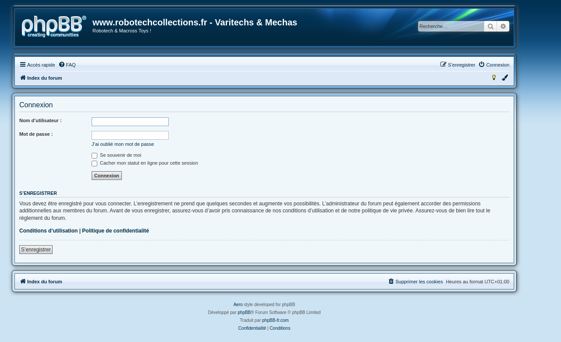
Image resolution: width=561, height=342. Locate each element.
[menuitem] (67, 65)
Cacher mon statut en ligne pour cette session (145, 163)
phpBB (244, 312)
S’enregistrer (36, 250)
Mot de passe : (36, 134)
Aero (238, 304)
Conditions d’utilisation (48, 231)
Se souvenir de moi (116, 155)
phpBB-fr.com (275, 320)
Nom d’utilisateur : (40, 120)
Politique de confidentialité (115, 231)
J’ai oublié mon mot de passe (123, 144)
